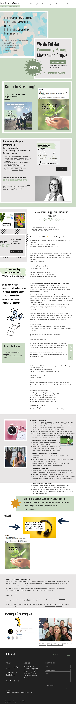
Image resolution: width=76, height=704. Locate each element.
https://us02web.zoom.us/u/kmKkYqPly (54, 409)
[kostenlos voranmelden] (58, 62)
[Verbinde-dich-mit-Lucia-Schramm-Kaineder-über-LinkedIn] (7, 681)
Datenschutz (17, 701)
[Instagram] (71, 357)
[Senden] (67, 689)
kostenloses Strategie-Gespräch (53, 606)
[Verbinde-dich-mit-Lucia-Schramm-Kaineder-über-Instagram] (18, 681)
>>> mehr (7, 99)
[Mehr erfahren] (61, 169)
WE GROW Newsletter (32, 600)
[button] (37, 4)
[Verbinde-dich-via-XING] (71, 347)
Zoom (45, 442)
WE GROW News (17, 167)
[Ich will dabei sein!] (16, 251)
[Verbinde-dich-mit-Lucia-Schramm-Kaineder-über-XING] (11, 681)
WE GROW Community (19, 168)
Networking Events (17, 170)
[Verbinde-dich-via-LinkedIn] (71, 350)
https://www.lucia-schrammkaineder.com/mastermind (46, 349)
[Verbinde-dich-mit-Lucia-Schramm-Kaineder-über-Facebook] (71, 354)
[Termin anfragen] (59, 654)
